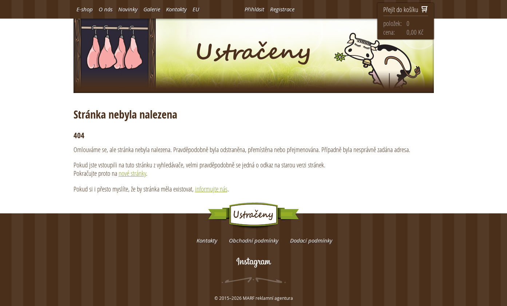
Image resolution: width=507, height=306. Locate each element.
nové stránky (132, 173)
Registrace (282, 9)
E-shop (84, 9)
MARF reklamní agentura (268, 298)
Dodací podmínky (311, 240)
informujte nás (211, 188)
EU (196, 9)
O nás (105, 9)
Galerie (151, 9)
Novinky (128, 9)
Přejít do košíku (405, 10)
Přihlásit (254, 9)
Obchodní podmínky (253, 240)
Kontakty (176, 9)
